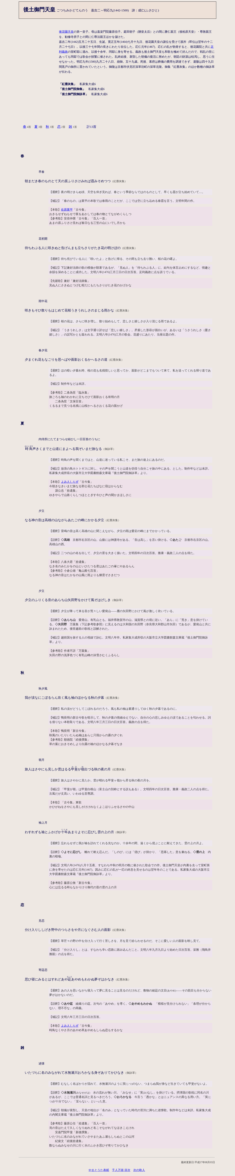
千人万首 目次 (121, 1170)
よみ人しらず (70, 481)
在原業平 (67, 209)
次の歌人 (139, 1170)
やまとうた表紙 (98, 1170)
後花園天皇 (66, 31)
